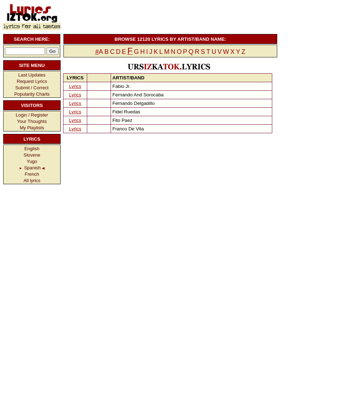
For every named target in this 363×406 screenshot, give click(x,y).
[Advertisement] (169, 16)
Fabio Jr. (121, 86)
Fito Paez (122, 120)
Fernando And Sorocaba (138, 94)
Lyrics (75, 86)
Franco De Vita (128, 128)
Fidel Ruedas (126, 111)
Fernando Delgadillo (133, 103)
